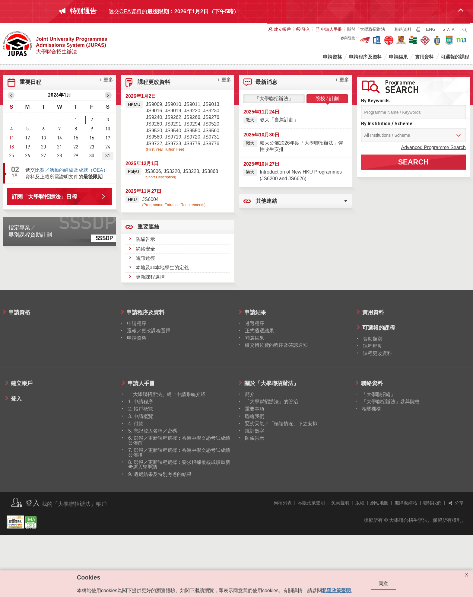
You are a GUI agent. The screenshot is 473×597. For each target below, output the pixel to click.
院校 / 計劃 (327, 160)
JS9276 (211, 178)
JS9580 (154, 198)
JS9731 (211, 198)
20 (43, 208)
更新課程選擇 (150, 338)
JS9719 (173, 198)
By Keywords (375, 162)
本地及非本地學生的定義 (162, 329)
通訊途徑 (145, 319)
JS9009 (154, 165)
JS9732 (154, 205)
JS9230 (211, 172)
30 (91, 217)
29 (75, 217)
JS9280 (154, 185)
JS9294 (192, 185)
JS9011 (192, 165)
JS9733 (173, 205)
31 (107, 217)
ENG (431, 29)
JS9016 (154, 172)
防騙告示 (145, 300)
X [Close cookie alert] (466, 574)
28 (59, 217)
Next (468, 95)
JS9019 (173, 172)
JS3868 (210, 232)
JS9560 (211, 192)
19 (27, 208)
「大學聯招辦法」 (274, 160)
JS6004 (150, 260)
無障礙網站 (406, 564)
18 (11, 208)
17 (107, 199)
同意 (383, 583)
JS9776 (211, 205)
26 (27, 217)
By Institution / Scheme (386, 185)
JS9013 (211, 165)
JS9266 (192, 178)
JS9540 (173, 192)
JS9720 (192, 198)
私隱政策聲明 (311, 564)
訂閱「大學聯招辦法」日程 (44, 258)
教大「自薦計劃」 (279, 181)
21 (59, 208)
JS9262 (173, 178)
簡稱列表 (283, 564)
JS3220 (172, 232)
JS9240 (154, 178)
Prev (5, 95)
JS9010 (173, 165)
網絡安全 (145, 310)
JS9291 (173, 185)
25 (11, 217)
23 (91, 208)
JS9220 (192, 172)
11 (11, 199)
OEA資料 (130, 11)
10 (107, 190)
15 (75, 199)
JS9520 (211, 185)
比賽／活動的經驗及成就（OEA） (71, 231)
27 (43, 217)
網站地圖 (379, 564)
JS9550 (192, 192)
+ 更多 (106, 142)
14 (59, 199)
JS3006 (152, 232)
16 (91, 199)
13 (43, 199)
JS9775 (192, 205)
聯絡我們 (432, 564)
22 (75, 208)
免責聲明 (340, 564)
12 (27, 199)
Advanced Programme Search (433, 209)
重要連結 (148, 291)
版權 (359, 564)
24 (107, 208)
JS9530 (154, 192)
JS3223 (191, 232)
